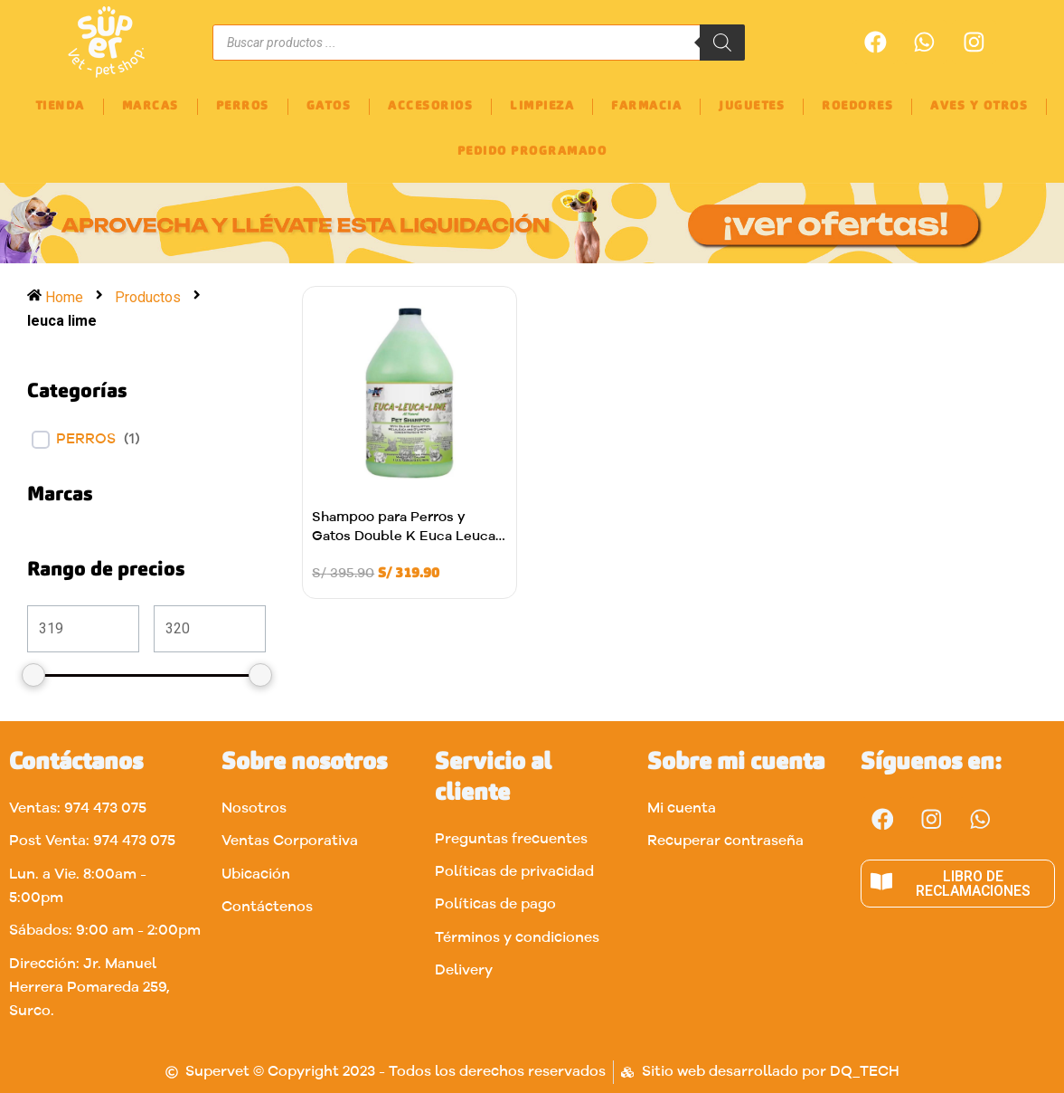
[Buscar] (722, 42)
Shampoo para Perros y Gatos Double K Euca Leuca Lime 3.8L (403, 537)
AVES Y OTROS (979, 106)
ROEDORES (857, 106)
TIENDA (60, 106)
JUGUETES (752, 106)
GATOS (329, 106)
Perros (86, 439)
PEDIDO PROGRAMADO (532, 151)
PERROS (242, 106)
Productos (149, 297)
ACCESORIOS (430, 106)
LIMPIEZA (542, 106)
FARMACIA (646, 106)
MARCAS (150, 106)
